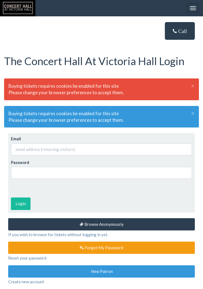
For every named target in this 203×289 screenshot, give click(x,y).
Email (16, 138)
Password (20, 162)
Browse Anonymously (102, 224)
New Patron (101, 271)
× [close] (193, 86)
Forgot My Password (101, 247)
